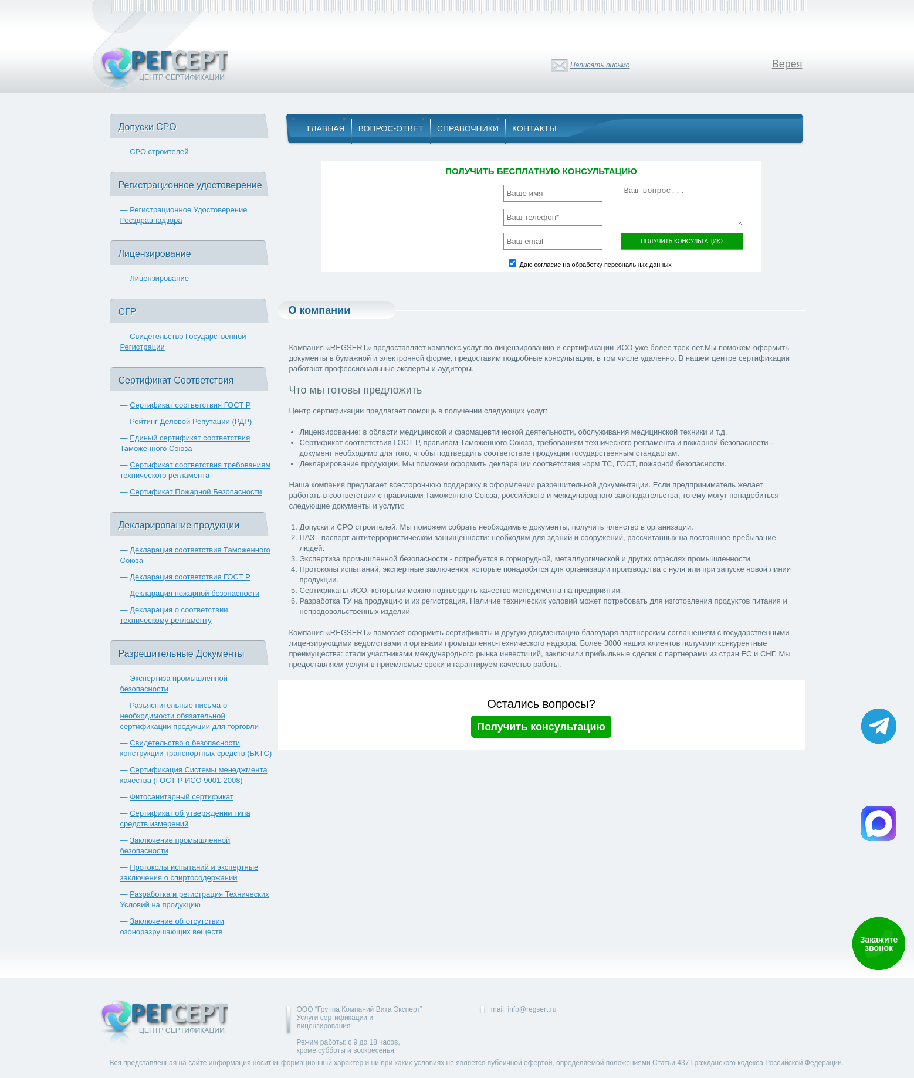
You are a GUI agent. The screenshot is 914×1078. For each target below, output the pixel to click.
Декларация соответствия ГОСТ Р (190, 576)
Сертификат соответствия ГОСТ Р (190, 405)
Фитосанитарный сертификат (181, 796)
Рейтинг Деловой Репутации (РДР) (191, 421)
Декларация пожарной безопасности (194, 593)
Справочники (468, 128)
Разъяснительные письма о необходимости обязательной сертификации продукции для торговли (189, 716)
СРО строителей (159, 151)
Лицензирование (159, 278)
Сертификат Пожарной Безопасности (196, 491)
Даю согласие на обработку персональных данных (596, 264)
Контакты (534, 128)
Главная (326, 128)
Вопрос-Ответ (391, 128)
